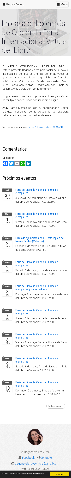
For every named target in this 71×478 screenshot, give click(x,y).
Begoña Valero (13, 4)
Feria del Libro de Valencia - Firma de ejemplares (36, 191)
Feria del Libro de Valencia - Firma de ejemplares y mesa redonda (36, 287)
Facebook (28, 457)
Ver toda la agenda (56, 406)
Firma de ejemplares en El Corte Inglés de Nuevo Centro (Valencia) (39, 239)
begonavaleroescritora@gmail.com (36, 463)
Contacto (46, 457)
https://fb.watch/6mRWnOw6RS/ (47, 127)
